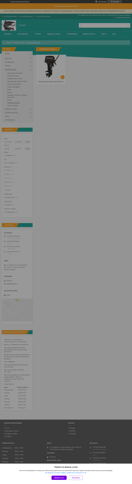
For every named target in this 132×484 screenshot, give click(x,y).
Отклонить (76, 478)
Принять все (59, 478)
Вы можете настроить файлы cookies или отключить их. (65, 473)
